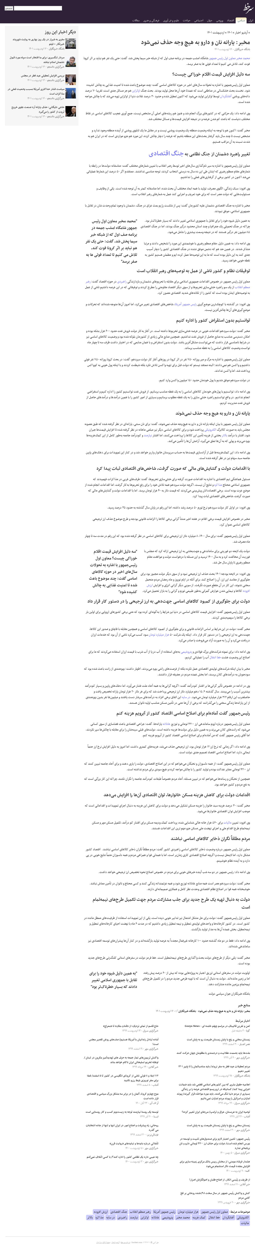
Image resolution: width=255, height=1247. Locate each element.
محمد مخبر (243, 58)
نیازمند (148, 435)
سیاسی (241, 20)
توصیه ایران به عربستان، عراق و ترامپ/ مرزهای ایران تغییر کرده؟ (216, 1112)
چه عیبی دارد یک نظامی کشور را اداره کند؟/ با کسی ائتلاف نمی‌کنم (122, 1157)
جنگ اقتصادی (166, 154)
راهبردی (122, 281)
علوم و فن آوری (171, 20)
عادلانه (166, 724)
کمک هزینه (199, 1217)
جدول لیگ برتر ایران (103, 1242)
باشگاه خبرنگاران (186, 1011)
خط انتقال (215, 657)
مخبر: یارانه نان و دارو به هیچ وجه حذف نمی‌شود (224, 1011)
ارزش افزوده (101, 1212)
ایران (250, 20)
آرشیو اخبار (241, 32)
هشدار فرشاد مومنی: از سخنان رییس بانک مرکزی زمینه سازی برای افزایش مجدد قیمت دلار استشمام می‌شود (215, 1164)
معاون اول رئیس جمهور (222, 58)
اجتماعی (198, 20)
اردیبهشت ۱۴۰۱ (215, 32)
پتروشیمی (186, 652)
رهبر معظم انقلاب (140, 1212)
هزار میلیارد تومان (159, 634)
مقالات (135, 20)
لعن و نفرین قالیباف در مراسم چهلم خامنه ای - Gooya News (217, 1026)
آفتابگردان (226, 96)
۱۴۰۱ (229, 32)
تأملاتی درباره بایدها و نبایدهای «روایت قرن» (133, 1143)
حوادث (186, 20)
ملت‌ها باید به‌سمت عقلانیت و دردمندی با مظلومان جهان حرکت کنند (213, 1053)
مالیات (227, 822)
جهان (209, 20)
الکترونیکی (210, 430)
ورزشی (219, 20)
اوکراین (136, 90)
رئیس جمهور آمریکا (186, 304)
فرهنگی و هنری (151, 20)
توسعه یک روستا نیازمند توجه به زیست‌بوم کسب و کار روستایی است (122, 1112)
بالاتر (224, 435)
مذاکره (218, 485)
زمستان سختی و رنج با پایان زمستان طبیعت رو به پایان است (218, 1039)
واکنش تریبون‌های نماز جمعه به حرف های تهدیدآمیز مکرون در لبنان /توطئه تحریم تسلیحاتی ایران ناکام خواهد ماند (121, 1060)
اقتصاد (230, 20)
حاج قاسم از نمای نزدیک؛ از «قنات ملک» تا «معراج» (130, 1026)
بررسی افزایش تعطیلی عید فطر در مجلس (42, 75)
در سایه (186, 697)
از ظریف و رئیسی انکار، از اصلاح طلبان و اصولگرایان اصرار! (219, 1180)
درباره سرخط (125, 1242)
